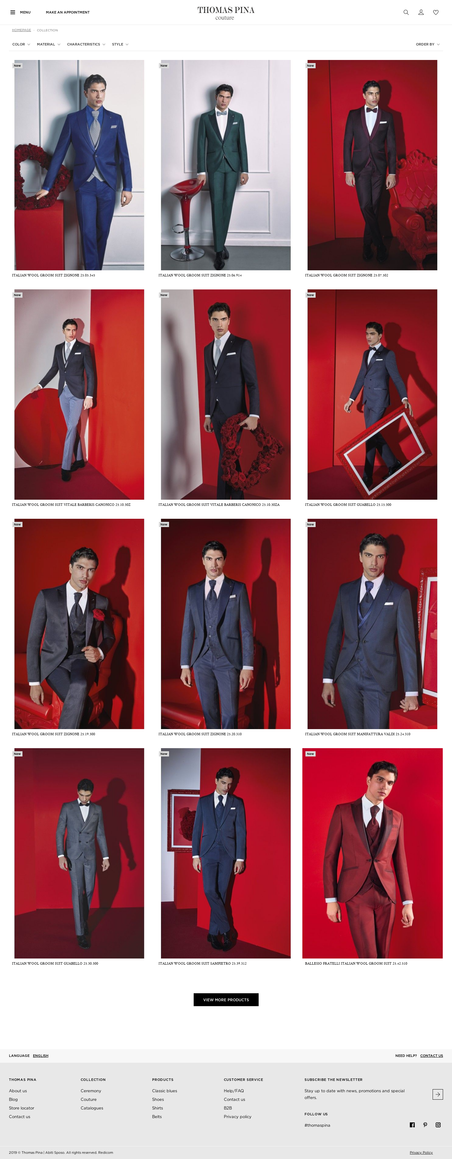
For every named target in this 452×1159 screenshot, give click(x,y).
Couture (89, 1099)
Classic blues (164, 1091)
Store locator (21, 1108)
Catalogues (92, 1108)
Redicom (105, 1152)
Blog (13, 1099)
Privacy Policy (421, 1152)
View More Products (226, 1000)
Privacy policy (238, 1116)
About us (18, 1091)
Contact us (431, 1056)
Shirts (157, 1108)
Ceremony (91, 1091)
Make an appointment (68, 12)
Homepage (21, 30)
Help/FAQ (234, 1091)
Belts (157, 1116)
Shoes (158, 1099)
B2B (228, 1108)
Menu (25, 12)
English (40, 1056)
